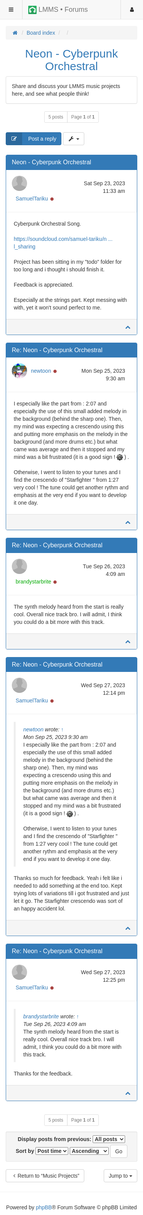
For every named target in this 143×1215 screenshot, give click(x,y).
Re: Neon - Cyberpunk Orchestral (57, 350)
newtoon (41, 371)
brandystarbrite (33, 582)
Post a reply (31, 139)
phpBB (44, 1207)
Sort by (42, 1151)
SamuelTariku (32, 199)
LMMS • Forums (58, 10)
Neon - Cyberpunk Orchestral (71, 59)
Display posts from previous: (71, 1139)
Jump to (120, 1176)
